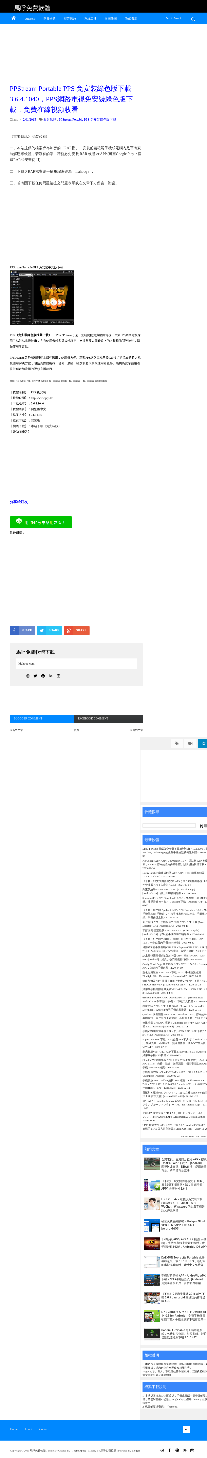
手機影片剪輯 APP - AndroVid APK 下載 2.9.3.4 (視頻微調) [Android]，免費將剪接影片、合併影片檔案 (183, 1279)
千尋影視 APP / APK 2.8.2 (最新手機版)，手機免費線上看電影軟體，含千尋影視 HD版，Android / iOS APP (184, 1243)
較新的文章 (16, 730)
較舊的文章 (136, 730)
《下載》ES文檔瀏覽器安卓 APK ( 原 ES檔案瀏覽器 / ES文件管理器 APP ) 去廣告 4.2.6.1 (182, 1184)
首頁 (76, 730)
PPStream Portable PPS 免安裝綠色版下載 (87, 119)
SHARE (21, 630)
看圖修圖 (111, 18)
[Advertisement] (75, 53)
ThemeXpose (79, 1450)
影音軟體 (49, 119)
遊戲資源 (131, 18)
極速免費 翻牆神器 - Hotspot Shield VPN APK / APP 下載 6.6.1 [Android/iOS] (184, 1225)
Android (30, 18)
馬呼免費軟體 (32, 8)
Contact (44, 1429)
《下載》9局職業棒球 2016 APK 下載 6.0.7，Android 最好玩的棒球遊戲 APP (183, 1297)
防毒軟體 (49, 18)
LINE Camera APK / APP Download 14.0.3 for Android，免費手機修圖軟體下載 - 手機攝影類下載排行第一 (183, 1315)
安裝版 (35, 420)
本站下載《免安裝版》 (46, 426)
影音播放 (70, 18)
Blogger (136, 1450)
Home (14, 1429)
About (28, 1429)
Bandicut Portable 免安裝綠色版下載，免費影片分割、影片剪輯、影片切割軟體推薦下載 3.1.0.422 (184, 1333)
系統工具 (90, 18)
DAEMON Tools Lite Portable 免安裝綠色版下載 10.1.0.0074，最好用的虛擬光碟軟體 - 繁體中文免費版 (183, 1261)
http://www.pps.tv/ (42, 398)
